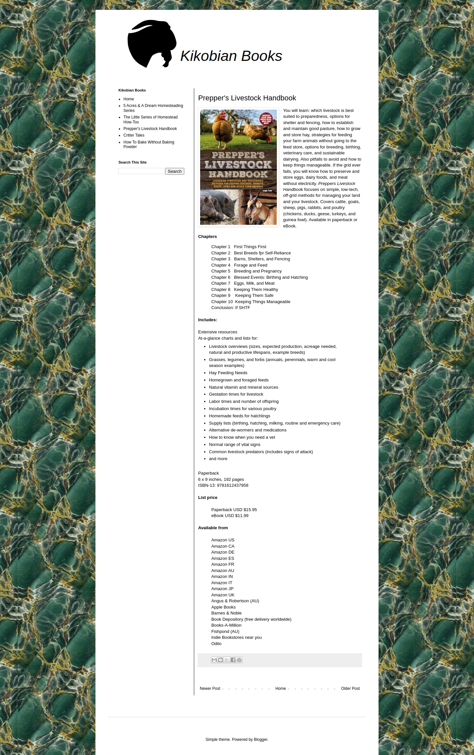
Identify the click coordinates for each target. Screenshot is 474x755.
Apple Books (223, 607)
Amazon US (222, 539)
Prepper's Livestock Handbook (150, 128)
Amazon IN (222, 576)
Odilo (216, 643)
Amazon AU (222, 570)
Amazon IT (221, 582)
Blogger (260, 739)
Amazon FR (222, 564)
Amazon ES (222, 558)
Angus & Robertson (230, 600)
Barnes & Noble (226, 613)
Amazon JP (222, 588)
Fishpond (220, 631)
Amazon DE (222, 552)
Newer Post (210, 688)
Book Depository (227, 619)
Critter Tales (134, 135)
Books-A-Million (226, 625)
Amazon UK (222, 594)
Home (281, 688)
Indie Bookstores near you (236, 637)
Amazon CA (222, 546)
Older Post (350, 688)
